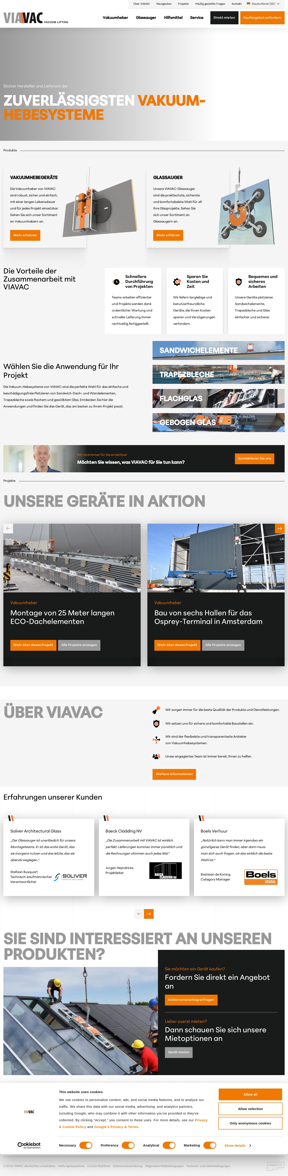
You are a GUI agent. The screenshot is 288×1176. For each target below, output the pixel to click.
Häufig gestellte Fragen (210, 4)
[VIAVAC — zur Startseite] (15, 17)
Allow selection (250, 1130)
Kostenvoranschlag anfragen (191, 1000)
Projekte (183, 4)
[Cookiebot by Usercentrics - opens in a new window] (29, 1167)
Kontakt (237, 4)
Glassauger (146, 18)
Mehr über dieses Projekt (33, 645)
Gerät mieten (178, 1052)
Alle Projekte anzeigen (79, 645)
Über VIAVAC (141, 4)
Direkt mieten (224, 18)
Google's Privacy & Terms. (117, 1148)
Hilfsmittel (173, 18)
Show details (235, 1167)
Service (196, 18)
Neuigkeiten (164, 4)
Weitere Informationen (174, 774)
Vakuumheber (115, 18)
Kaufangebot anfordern (262, 18)
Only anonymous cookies (250, 1144)
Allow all (250, 1116)
